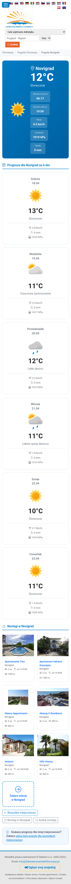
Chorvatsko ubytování (36, 878)
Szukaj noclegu (45, 820)
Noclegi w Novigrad (17, 820)
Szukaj (12, 44)
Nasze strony (31, 874)
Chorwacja (7, 52)
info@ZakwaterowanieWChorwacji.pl (39, 861)
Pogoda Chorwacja (27, 52)
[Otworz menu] (5, 5)
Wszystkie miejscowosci (20, 812)
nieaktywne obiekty (14, 874)
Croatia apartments (48, 874)
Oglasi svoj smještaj (40, 867)
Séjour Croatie (55, 878)
